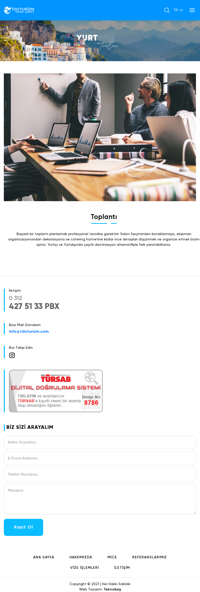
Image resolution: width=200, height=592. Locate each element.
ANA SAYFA (43, 557)
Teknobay (112, 589)
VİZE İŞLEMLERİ (84, 568)
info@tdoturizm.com (29, 332)
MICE (112, 557)
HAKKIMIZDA (80, 557)
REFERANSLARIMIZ (149, 557)
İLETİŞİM (122, 568)
